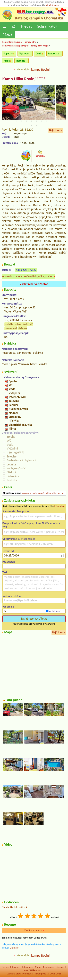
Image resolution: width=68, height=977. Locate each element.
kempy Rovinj (40, 69)
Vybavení (24, 53)
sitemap (60, 967)
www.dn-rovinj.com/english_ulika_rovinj (27, 276)
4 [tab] (21, 121)
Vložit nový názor (34, 930)
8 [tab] (41, 121)
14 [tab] (36, 125)
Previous (4, 104)
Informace (27, 967)
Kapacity (8, 53)
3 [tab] (16, 121)
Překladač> (60, 506)
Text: (5, 572)
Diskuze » (15, 947)
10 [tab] (52, 121)
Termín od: (8, 551)
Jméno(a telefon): (12, 596)
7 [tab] (36, 121)
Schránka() (47, 26)
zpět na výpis (22, 69)
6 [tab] (31, 121)
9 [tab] (46, 121)
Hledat (26, 26)
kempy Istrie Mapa (39, 45)
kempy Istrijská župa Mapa (15, 45)
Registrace (48, 967)
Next (64, 104)
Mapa (7, 34)
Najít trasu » (55, 130)
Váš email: (8, 606)
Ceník (38, 53)
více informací (53, 5)
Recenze (20, 60)
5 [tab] (26, 121)
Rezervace (53, 53)
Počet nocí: (8, 561)
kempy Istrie (30, 42)
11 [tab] (57, 121)
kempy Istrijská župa (12, 42)
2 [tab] (11, 121)
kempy (6, 967)
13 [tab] (31, 125)
